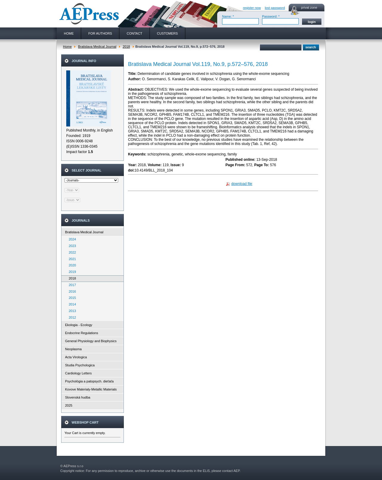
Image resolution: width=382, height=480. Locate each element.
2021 (71, 259)
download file (241, 184)
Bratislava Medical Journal (97, 46)
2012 (71, 317)
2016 (71, 291)
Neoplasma (73, 349)
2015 (71, 298)
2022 (71, 252)
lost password (275, 8)
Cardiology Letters (78, 373)
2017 (71, 285)
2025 (68, 405)
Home (67, 46)
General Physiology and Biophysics (90, 341)
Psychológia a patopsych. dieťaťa (89, 381)
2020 (71, 265)
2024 (71, 239)
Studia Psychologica (80, 365)
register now (252, 8)
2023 (71, 246)
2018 (126, 46)
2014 (71, 304)
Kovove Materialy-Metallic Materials (91, 389)
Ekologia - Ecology (78, 325)
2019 (71, 272)
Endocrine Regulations (81, 333)
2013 (71, 311)
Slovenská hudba (77, 397)
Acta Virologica (76, 357)
